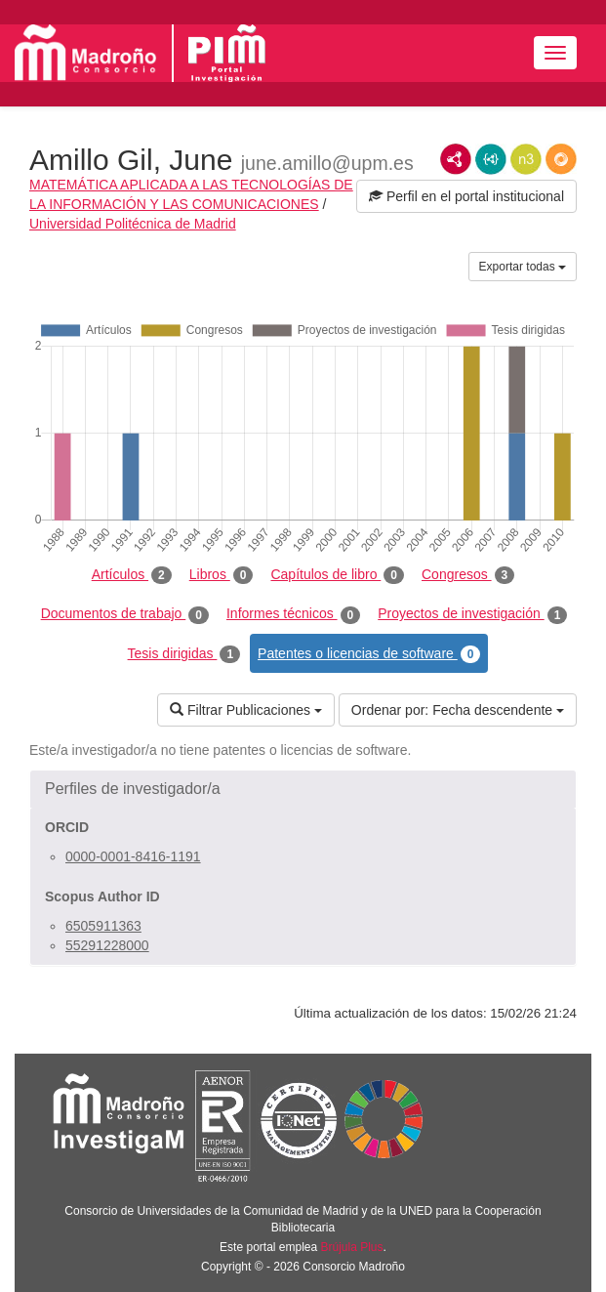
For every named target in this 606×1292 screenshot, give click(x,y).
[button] (303, 789)
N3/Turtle (526, 159)
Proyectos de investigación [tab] (472, 614)
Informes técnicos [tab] (293, 614)
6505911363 (103, 926)
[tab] (303, 789)
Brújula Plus (352, 1247)
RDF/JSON (561, 159)
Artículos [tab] (132, 575)
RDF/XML (455, 159)
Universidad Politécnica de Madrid (132, 223)
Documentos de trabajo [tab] (125, 614)
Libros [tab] (221, 575)
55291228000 (107, 945)
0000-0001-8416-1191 (133, 856)
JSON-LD (490, 159)
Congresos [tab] (468, 575)
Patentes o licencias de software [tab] (369, 654)
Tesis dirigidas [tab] (184, 654)
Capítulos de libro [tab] (337, 575)
